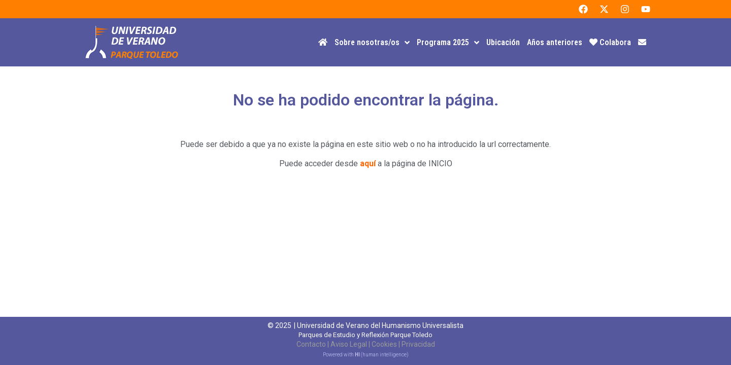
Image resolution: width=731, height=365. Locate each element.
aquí (368, 163)
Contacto (311, 344)
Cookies (384, 344)
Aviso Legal (348, 344)
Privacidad (418, 344)
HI (357, 354)
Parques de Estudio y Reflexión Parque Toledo (365, 335)
